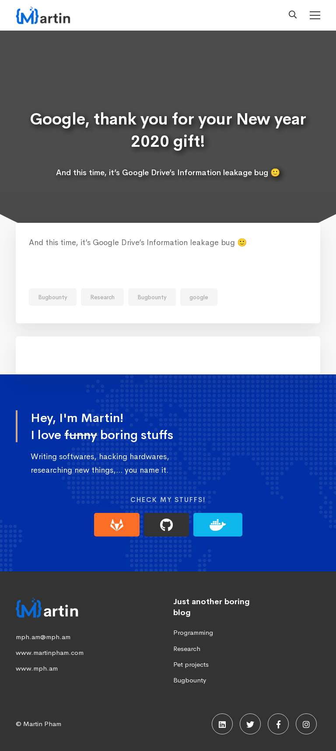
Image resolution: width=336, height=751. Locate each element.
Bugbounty (52, 297)
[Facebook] (278, 723)
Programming (193, 632)
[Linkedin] (222, 723)
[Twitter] (250, 723)
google (198, 297)
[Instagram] (306, 723)
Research (102, 297)
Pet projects (191, 664)
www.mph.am (37, 668)
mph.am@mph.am (43, 637)
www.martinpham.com (50, 652)
